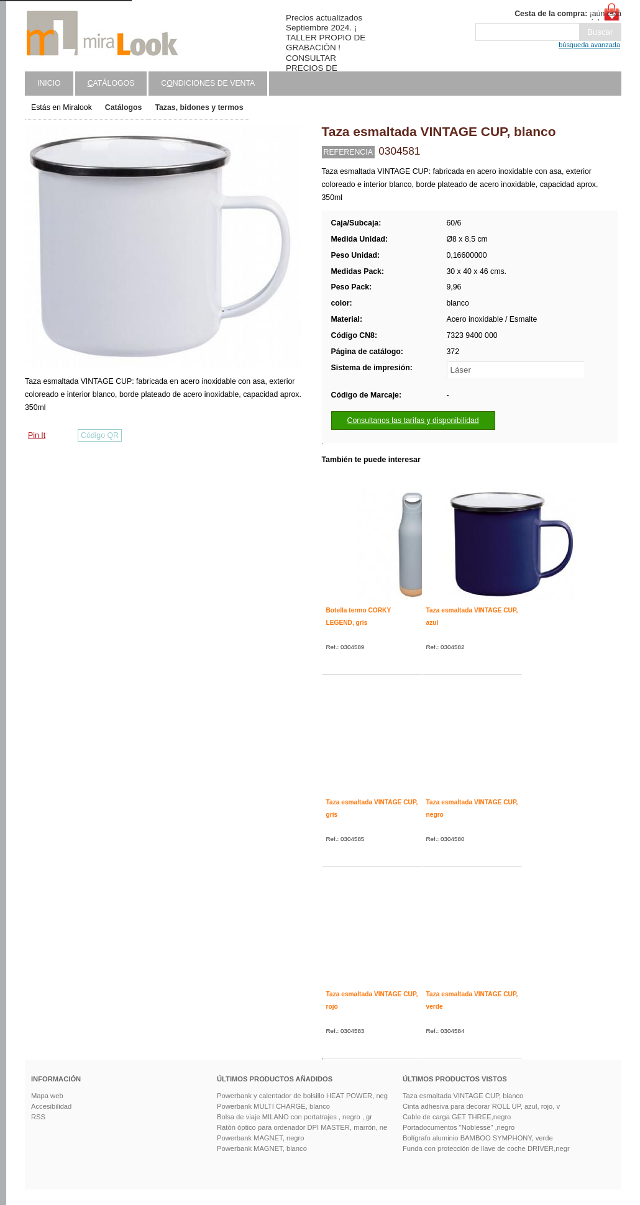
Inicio (49, 83)
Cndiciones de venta (208, 83)
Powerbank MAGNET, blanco (262, 1148)
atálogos (111, 83)
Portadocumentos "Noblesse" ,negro (458, 1127)
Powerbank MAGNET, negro (260, 1138)
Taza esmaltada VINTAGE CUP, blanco (463, 1095)
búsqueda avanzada (589, 44)
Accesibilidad (51, 1106)
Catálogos (123, 107)
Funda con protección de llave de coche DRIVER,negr (486, 1148)
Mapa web (47, 1095)
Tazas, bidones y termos (199, 107)
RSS (38, 1117)
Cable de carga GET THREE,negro (457, 1117)
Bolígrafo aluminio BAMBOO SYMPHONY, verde (478, 1138)
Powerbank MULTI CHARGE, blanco (273, 1106)
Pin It (36, 435)
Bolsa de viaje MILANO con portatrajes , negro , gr (294, 1117)
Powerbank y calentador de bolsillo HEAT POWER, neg (302, 1095)
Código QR (100, 435)
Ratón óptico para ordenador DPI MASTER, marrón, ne (302, 1127)
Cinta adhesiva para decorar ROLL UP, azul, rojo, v (481, 1106)
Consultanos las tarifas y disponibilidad (413, 420)
